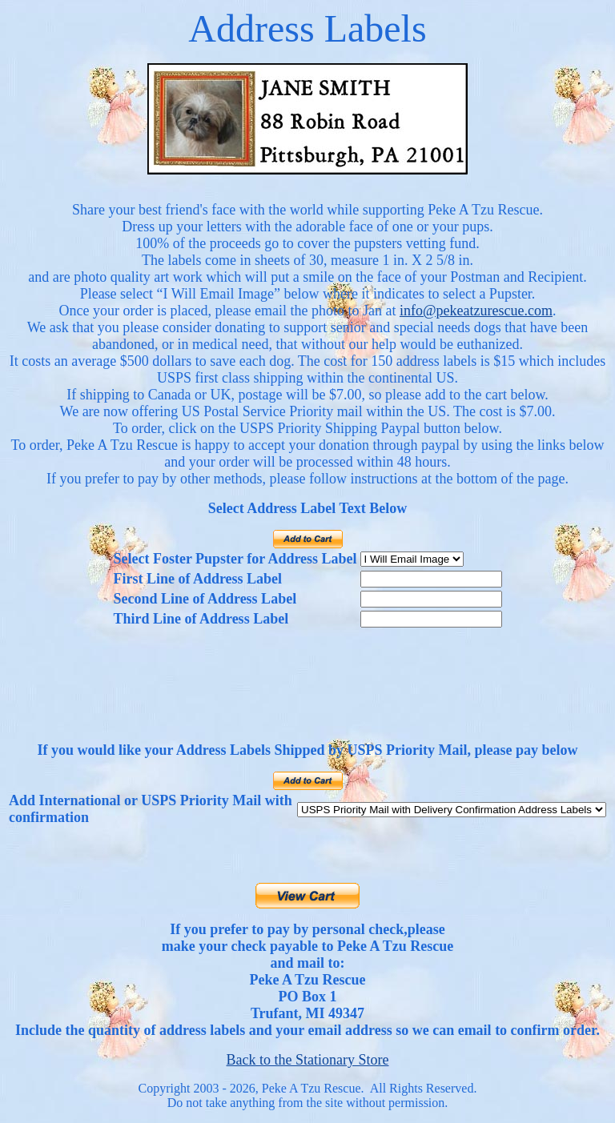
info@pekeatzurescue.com (476, 311)
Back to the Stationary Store (308, 1060)
